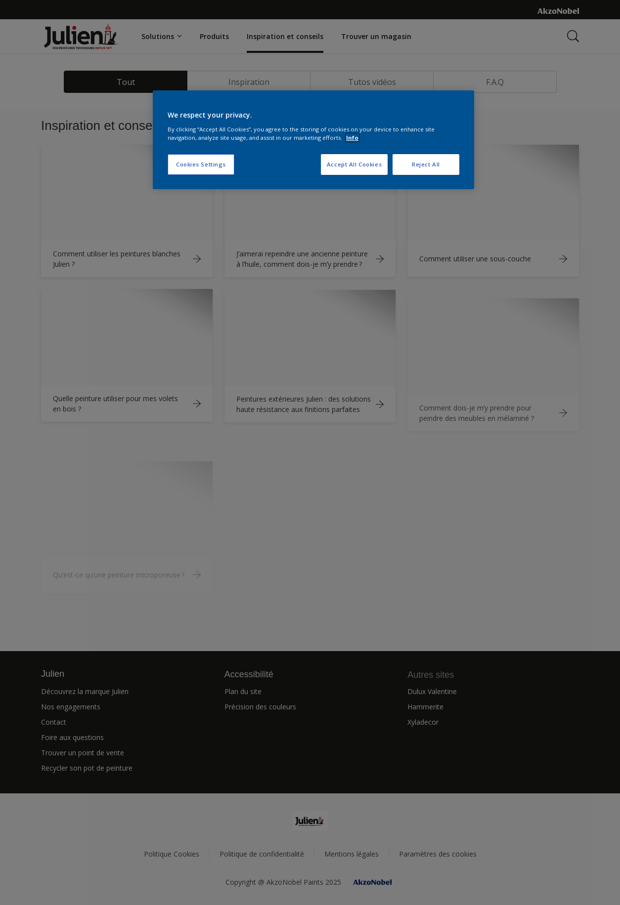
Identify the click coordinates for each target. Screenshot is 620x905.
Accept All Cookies (354, 164)
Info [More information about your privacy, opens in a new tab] (352, 137)
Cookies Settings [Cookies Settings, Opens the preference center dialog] (201, 164)
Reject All (426, 164)
